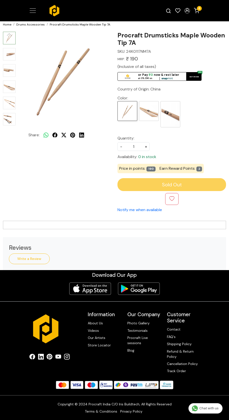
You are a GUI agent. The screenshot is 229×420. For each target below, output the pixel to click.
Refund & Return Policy (180, 354)
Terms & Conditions (101, 411)
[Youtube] (58, 357)
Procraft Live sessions (137, 340)
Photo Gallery (138, 323)
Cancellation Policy (182, 364)
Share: (34, 135)
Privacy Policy (131, 411)
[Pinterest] (49, 357)
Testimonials (137, 330)
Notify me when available (139, 209)
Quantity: (125, 138)
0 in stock (147, 156)
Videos (93, 330)
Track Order (176, 371)
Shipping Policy (179, 344)
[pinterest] (72, 135)
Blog (130, 350)
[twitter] (63, 135)
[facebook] (54, 135)
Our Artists (96, 338)
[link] (168, 11)
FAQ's (171, 337)
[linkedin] (81, 135)
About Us (95, 323)
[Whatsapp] (46, 135)
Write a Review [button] (29, 258)
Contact (174, 329)
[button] (187, 10)
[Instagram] (67, 357)
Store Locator (99, 345)
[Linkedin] (41, 357)
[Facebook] (32, 357)
